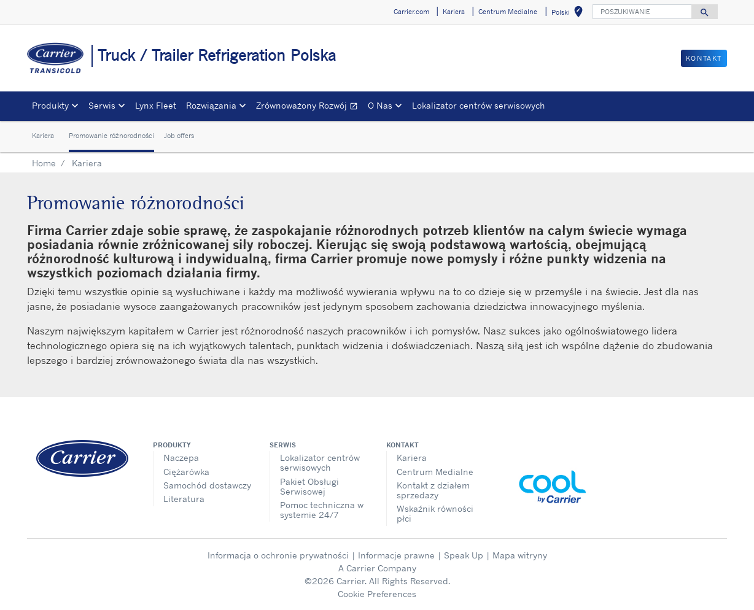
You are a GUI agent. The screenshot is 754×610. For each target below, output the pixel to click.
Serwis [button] (101, 105)
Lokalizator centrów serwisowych (478, 105)
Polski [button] (569, 14)
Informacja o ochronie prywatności (278, 555)
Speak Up (463, 555)
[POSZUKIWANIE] (642, 11)
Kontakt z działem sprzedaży (433, 490)
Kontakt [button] (704, 58)
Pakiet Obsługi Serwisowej (309, 486)
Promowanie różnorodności (111, 135)
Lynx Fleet (155, 105)
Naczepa (181, 457)
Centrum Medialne (435, 471)
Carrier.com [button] (411, 11)
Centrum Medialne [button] (507, 11)
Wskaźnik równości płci (435, 513)
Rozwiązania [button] (211, 105)
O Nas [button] (380, 105)
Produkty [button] (50, 105)
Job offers (179, 135)
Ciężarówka (186, 471)
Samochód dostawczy (207, 485)
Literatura (183, 498)
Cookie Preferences (377, 594)
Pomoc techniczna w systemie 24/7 (321, 510)
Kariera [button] (454, 11)
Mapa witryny (519, 555)
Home (44, 163)
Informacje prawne (396, 555)
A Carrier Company (377, 568)
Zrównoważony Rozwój (309, 107)
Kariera (43, 135)
